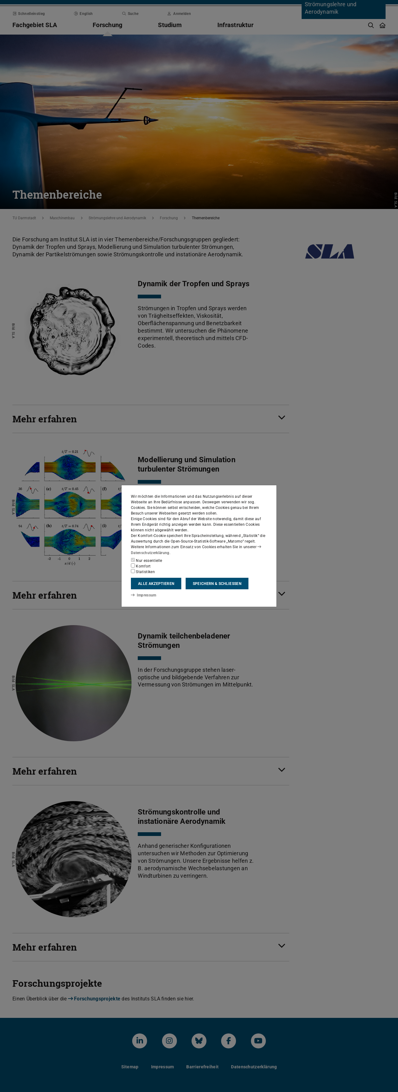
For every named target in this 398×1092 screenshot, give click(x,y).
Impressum (143, 595)
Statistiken (143, 571)
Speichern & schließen (217, 584)
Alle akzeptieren (156, 584)
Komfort (141, 565)
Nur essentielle (146, 560)
